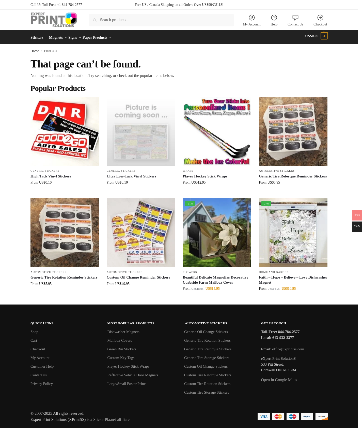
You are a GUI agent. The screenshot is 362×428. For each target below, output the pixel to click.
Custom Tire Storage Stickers (206, 390)
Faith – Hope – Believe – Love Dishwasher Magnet (293, 277)
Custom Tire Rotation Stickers (207, 381)
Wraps (188, 167)
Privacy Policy (41, 381)
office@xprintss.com (288, 346)
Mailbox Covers (119, 338)
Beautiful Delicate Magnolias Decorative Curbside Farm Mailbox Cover (215, 277)
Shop (34, 329)
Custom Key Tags (121, 355)
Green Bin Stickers (121, 346)
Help (274, 20)
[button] (316, 36)
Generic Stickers (44, 167)
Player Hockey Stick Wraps (205, 173)
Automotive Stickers (277, 167)
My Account (252, 20)
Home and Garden (274, 269)
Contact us (38, 372)
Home (34, 48)
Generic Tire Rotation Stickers (207, 338)
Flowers (190, 269)
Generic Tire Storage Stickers (206, 355)
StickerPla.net (104, 417)
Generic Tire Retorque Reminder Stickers (293, 173)
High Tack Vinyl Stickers (50, 173)
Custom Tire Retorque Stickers (207, 372)
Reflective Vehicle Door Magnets (132, 372)
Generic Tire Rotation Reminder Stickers (64, 274)
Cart (33, 338)
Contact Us (296, 20)
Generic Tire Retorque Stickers (207, 346)
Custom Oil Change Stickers (206, 364)
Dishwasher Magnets (123, 329)
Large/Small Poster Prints (127, 381)
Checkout (320, 20)
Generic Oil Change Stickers (206, 329)
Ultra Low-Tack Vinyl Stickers (131, 173)
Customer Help (42, 364)
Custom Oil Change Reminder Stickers (138, 274)
